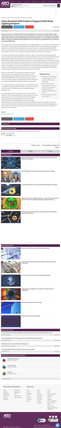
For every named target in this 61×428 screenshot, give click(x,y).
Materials (39, 393)
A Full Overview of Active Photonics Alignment (15, 344)
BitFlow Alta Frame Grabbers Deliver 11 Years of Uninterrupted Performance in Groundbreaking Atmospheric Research (40, 198)
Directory (29, 397)
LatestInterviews (50, 151)
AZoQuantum (17, 392)
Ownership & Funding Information (52, 408)
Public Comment (36, 145)
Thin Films (9, 372)
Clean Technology (11, 365)
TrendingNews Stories (10, 151)
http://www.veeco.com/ (7, 114)
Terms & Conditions (51, 401)
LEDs (11, 17)
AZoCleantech (6, 395)
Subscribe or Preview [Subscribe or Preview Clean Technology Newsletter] (12, 367)
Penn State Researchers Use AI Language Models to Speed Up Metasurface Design (39, 158)
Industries (39, 397)
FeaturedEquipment (30, 151)
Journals (28, 401)
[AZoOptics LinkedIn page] (12, 6)
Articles (28, 392)
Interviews (29, 399)
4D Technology (7, 334)
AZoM (4, 390)
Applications (40, 395)
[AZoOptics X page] (15, 6)
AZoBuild (5, 397)
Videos (28, 395)
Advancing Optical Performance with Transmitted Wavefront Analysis (22, 338)
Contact (49, 397)
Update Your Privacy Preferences (11, 426)
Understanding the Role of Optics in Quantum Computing (18, 349)
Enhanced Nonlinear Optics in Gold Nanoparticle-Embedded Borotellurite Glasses (39, 212)
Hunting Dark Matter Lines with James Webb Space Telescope (39, 184)
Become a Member (51, 393)
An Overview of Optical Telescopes (32, 302)
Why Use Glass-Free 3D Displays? (31, 316)
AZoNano (5, 392)
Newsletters (50, 395)
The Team (39, 402)
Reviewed (57, 27)
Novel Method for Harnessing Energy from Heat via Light (38, 171)
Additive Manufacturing (13, 358)
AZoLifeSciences (18, 397)
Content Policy (50, 406)
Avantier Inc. (6, 351)
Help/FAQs (39, 399)
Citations (5, 124)
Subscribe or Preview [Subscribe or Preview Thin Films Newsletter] (12, 373)
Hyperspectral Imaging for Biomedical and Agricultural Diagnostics (38, 289)
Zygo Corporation (8, 340)
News (8, 17)
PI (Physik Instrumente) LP (9, 346)
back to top (54, 413)
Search (48, 392)
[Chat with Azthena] (57, 425)
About (48, 390)
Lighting (30, 17)
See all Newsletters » (6, 378)
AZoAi (15, 393)
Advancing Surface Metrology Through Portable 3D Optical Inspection (39, 262)
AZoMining (5, 399)
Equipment (29, 393)
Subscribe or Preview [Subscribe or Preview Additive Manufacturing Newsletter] (12, 360)
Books (38, 390)
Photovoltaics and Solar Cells (20, 17)
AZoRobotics (6, 393)
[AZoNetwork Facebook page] (14, 6)
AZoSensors (17, 390)
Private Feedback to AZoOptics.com (51, 145)
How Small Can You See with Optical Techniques (35, 248)
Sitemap (39, 401)
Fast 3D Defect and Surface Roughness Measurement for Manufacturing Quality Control (27, 332)
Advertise (49, 399)
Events (38, 392)
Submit (57, 147)
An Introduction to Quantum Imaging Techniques (36, 275)
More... (58, 1)
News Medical (17, 395)
